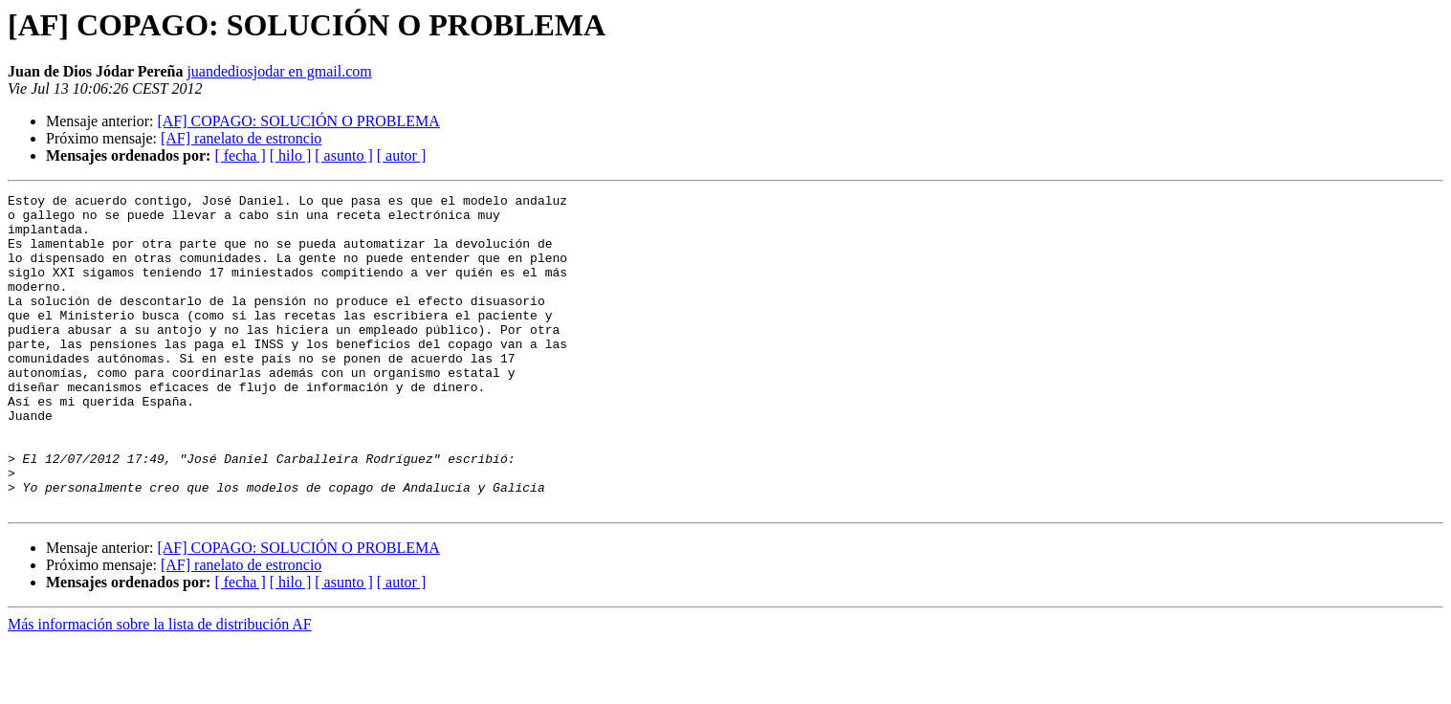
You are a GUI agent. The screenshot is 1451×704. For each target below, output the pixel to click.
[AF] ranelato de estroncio (241, 138)
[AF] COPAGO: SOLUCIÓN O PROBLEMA (298, 121)
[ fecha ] (239, 155)
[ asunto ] (343, 155)
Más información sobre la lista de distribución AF (160, 687)
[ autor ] (402, 155)
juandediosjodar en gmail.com (279, 71)
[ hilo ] (291, 155)
